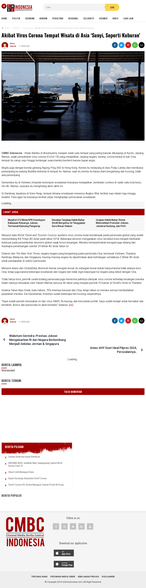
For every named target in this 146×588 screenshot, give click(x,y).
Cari (94, 7)
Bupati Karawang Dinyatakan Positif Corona (27, 473)
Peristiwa (57, 18)
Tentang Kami (39, 574)
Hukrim (43, 18)
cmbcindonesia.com (72, 579)
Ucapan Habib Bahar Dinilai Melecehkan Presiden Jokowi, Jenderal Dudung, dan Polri (113, 223)
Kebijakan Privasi (88, 574)
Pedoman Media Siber (62, 574)
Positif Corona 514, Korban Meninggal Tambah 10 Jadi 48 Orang (24, 481)
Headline (13, 46)
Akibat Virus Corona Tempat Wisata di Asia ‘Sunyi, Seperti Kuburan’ (71, 35)
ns (71, 305)
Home (4, 18)
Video (115, 18)
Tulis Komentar (73, 384)
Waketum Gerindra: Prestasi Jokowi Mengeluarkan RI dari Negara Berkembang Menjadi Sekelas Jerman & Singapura (36, 340)
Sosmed (103, 18)
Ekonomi (29, 18)
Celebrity (88, 18)
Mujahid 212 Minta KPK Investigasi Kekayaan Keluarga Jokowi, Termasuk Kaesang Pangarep (27, 223)
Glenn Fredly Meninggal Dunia (21, 467)
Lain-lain (128, 18)
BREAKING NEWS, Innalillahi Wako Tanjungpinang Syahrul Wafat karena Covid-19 (27, 458)
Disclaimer (108, 574)
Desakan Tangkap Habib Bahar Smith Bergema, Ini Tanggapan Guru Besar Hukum (69, 223)
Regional (73, 18)
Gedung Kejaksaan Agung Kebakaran (24, 448)
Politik (16, 18)
